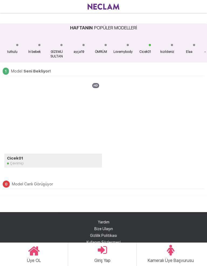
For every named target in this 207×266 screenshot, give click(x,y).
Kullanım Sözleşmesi (104, 242)
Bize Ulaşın (103, 229)
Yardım (103, 222)
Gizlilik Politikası (103, 235)
